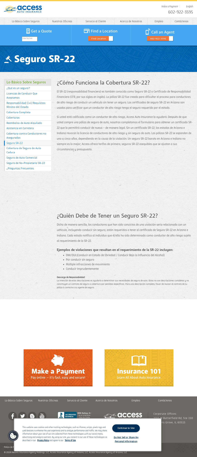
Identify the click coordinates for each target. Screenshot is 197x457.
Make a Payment (170, 6)
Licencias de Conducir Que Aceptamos (22, 95)
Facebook (12, 416)
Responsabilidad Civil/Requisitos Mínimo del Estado (26, 105)
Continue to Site (126, 428)
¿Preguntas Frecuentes (20, 168)
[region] (88, 434)
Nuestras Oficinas (62, 21)
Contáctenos (181, 21)
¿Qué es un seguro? (18, 88)
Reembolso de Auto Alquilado (24, 123)
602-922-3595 (180, 12)
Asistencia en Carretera (20, 128)
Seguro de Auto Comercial (22, 158)
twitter (22, 416)
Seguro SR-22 (15, 143)
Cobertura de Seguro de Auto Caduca (24, 150)
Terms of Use (70, 440)
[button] (13, 435)
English (189, 6)
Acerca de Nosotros (131, 21)
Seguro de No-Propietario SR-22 (26, 163)
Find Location (98, 38)
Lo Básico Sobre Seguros (26, 21)
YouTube (42, 416)
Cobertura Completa (18, 112)
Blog (32, 416)
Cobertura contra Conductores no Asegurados (26, 135)
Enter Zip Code (27, 38)
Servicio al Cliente (96, 21)
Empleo (159, 21)
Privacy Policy (43, 440)
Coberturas (13, 117)
